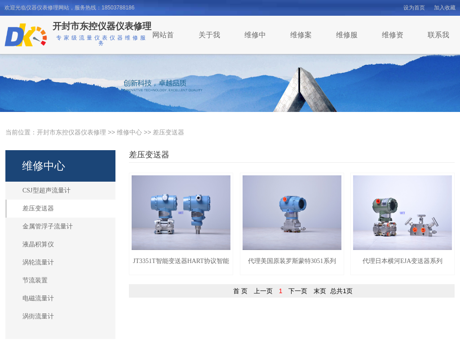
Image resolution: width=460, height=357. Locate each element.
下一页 (297, 291)
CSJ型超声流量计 (46, 190)
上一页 (263, 291)
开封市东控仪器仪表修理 (71, 132)
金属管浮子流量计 (47, 226)
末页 (320, 291)
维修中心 (129, 132)
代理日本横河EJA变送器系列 (402, 261)
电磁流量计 (38, 298)
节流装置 (35, 280)
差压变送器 (168, 132)
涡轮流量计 (38, 262)
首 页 (240, 291)
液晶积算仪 (38, 244)
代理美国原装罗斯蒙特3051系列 (292, 261)
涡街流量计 (38, 316)
